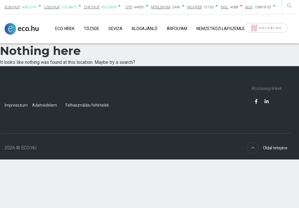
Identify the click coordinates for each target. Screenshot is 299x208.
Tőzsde (91, 28)
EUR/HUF (12, 7)
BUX (248, 7)
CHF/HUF (92, 7)
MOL (225, 7)
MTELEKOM (160, 7)
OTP (128, 7)
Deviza (115, 28)
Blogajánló (144, 28)
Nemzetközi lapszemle (220, 28)
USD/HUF (52, 7)
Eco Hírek (65, 28)
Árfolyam (177, 28)
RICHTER (194, 7)
